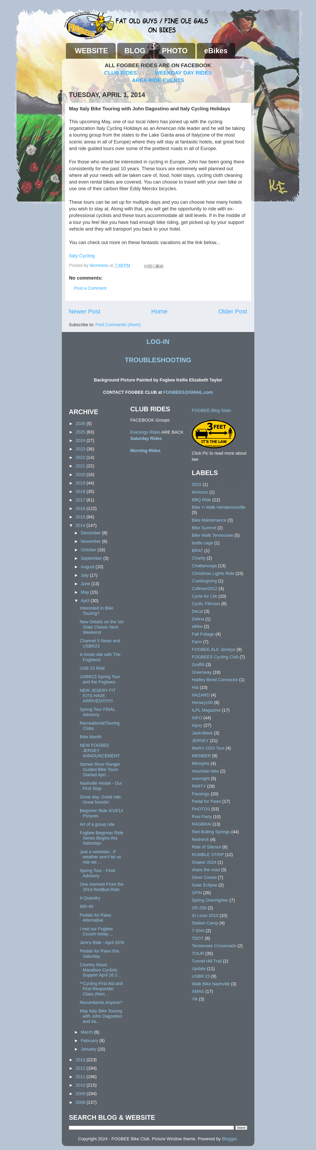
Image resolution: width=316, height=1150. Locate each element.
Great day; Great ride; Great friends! (101, 799)
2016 (81, 508)
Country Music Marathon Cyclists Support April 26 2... (100, 970)
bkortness (100, 265)
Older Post (232, 311)
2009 (81, 1093)
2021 (81, 465)
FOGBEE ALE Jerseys (213, 649)
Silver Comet (204, 877)
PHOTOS (201, 809)
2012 (81, 1068)
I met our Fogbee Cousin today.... (96, 931)
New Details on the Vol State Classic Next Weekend (101, 627)
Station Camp (205, 922)
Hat (195, 687)
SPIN (197, 892)
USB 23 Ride (92, 668)
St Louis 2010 (205, 915)
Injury (197, 725)
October (89, 549)
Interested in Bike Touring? (96, 611)
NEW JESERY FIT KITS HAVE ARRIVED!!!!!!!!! (97, 695)
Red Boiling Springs (211, 831)
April (86, 600)
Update (199, 968)
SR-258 (199, 907)
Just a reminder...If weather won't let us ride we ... (100, 857)
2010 (81, 1085)
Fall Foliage (203, 634)
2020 (81, 474)
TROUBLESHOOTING (158, 360)
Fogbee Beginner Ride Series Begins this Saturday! (101, 838)
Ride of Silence (206, 846)
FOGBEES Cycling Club (215, 656)
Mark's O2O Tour (208, 748)
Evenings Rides (145, 432)
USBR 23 (201, 976)
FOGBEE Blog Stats (211, 410)
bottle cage (202, 542)
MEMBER (201, 755)
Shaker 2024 (204, 862)
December (91, 532)
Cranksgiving (204, 580)
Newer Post (84, 311)
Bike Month (90, 736)
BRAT (197, 550)
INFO (197, 717)
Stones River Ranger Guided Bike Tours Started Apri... (100, 769)
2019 (81, 483)
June (86, 583)
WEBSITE (91, 51)
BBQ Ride (201, 499)
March (87, 1032)
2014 (81, 525)
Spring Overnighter (210, 900)
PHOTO (175, 51)
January (89, 1049)
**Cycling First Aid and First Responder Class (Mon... (101, 988)
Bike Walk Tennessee (212, 535)
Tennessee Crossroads (214, 945)
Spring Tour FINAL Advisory (97, 712)
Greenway (202, 672)
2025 (81, 432)
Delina (198, 618)
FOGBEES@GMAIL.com (188, 392)
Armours (200, 492)
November (91, 541)
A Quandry (90, 897)
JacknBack (202, 732)
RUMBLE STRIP (208, 854)
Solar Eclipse (204, 885)
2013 (81, 1059)
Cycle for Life (204, 596)
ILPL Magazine (206, 710)
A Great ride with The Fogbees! (100, 657)
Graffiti (198, 664)
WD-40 (86, 906)
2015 (81, 516)
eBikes (216, 51)
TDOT (198, 938)
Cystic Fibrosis (206, 603)
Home (159, 311)
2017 (81, 499)
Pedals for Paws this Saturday (99, 953)
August (88, 566)
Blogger (229, 1138)
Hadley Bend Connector (215, 679)
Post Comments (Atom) (118, 324)
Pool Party (202, 816)
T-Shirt (198, 930)
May (85, 592)
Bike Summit (204, 527)
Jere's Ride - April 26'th (102, 942)
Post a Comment (90, 288)
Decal (197, 611)
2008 (81, 1102)
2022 (81, 457)
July (85, 575)
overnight (201, 778)
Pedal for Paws (206, 801)
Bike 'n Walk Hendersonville (218, 507)
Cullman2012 (204, 588)
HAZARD (201, 695)
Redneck (200, 839)
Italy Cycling (82, 255)
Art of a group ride (97, 824)
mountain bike (205, 771)
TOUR (198, 953)
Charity (199, 558)
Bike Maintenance (209, 520)
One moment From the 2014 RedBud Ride (101, 887)
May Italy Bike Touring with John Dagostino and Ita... (101, 1016)
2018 (81, 491)
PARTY (199, 786)
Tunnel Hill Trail (207, 961)
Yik (195, 999)
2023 (81, 448)
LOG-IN (158, 341)
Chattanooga (204, 565)
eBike (197, 626)
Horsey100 (202, 702)
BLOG (135, 51)
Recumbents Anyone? (101, 1002)
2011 (81, 1076)
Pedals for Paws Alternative (95, 918)
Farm (197, 641)
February (90, 1040)
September (92, 558)
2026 (81, 423)
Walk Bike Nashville (211, 983)
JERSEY (200, 740)
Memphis (201, 763)
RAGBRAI (201, 824)
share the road (206, 869)
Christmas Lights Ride (213, 573)
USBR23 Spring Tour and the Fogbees (100, 679)
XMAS (198, 991)
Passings (201, 793)
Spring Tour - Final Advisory (97, 873)
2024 (81, 440)
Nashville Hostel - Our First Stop (101, 786)
